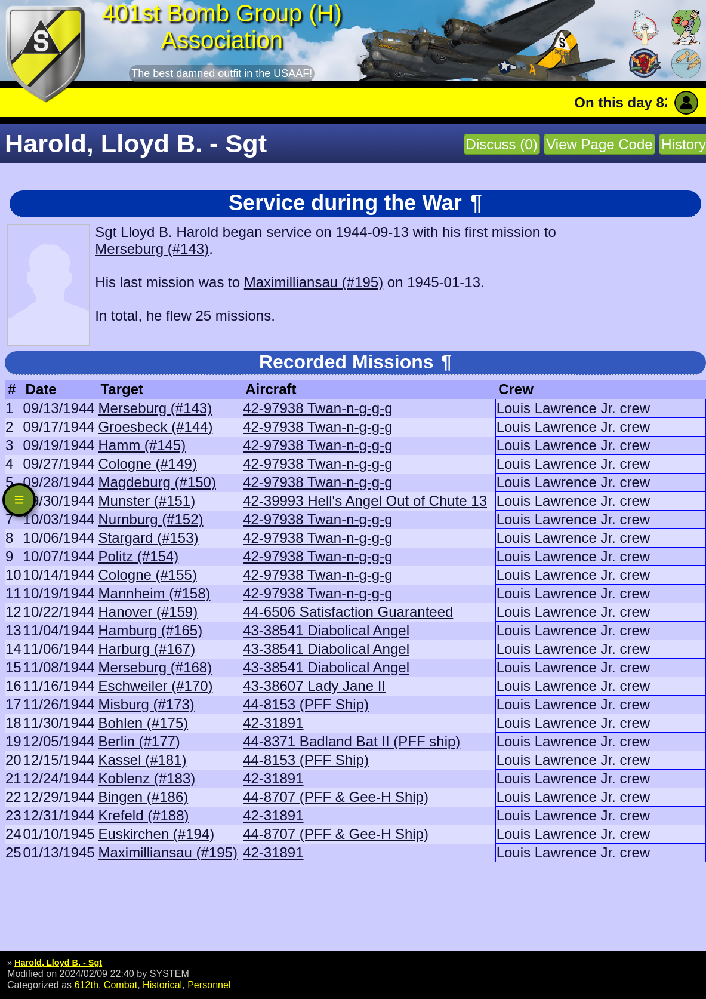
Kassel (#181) (142, 760)
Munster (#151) (146, 501)
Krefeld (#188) (143, 815)
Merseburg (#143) (152, 249)
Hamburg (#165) (150, 630)
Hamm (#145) (142, 445)
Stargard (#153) (148, 538)
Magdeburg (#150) (156, 482)
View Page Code (599, 144)
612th (86, 984)
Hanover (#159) (148, 612)
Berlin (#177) (139, 741)
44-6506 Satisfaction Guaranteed (348, 612)
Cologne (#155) (147, 575)
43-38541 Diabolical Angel (326, 630)
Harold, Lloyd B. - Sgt (58, 962)
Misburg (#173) (146, 704)
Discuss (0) (502, 144)
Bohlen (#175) (143, 723)
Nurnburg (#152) (150, 519)
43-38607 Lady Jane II (314, 686)
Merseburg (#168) (155, 667)
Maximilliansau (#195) (313, 282)
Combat (120, 984)
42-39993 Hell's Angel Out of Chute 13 (365, 501)
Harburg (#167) (146, 649)
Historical (162, 984)
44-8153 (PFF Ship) (306, 704)
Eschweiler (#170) (155, 686)
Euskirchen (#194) (156, 834)
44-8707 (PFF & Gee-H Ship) (335, 797)
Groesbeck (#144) (155, 427)
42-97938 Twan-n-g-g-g (317, 408)
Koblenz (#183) (146, 778)
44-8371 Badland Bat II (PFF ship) (351, 741)
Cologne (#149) (147, 464)
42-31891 (273, 723)
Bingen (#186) (143, 797)
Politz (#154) (138, 556)
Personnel (208, 984)
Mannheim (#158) (154, 593)
